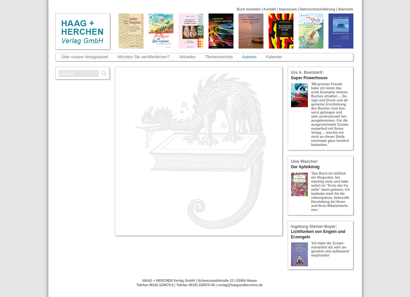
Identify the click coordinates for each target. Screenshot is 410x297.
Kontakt (269, 9)
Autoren (249, 57)
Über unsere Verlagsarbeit (84, 57)
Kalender (274, 57)
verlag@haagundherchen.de (240, 285)
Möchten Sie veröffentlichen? (144, 57)
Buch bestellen (249, 9)
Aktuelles (187, 57)
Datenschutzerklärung (317, 9)
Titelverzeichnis (219, 57)
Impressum (288, 9)
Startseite (345, 9)
